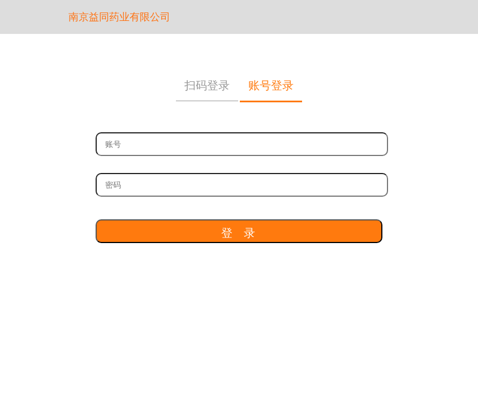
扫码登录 (207, 85)
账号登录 (271, 85)
